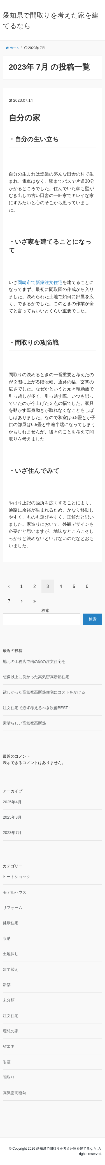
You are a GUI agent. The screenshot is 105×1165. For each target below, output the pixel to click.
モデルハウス (14, 892)
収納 (7, 938)
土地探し (10, 954)
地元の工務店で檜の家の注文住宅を (34, 661)
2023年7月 (12, 832)
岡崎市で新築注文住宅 (40, 282)
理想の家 (10, 1031)
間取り (9, 1077)
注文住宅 (10, 1015)
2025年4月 (12, 802)
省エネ (9, 1046)
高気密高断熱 (14, 1093)
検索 (45, 610)
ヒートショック (16, 876)
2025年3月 (12, 817)
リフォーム (12, 907)
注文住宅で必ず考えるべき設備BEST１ (37, 708)
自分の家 (24, 117)
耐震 (7, 1062)
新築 (7, 984)
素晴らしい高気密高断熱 (24, 723)
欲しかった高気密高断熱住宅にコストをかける (44, 692)
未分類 (9, 1000)
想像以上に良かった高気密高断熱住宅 (36, 677)
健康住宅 (10, 923)
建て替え (10, 969)
